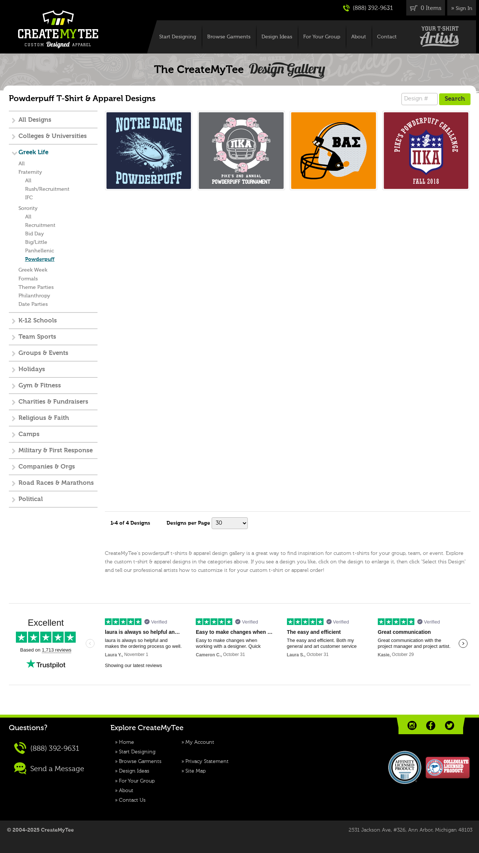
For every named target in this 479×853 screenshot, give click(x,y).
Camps (29, 434)
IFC (29, 197)
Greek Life (33, 152)
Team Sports (37, 337)
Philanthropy (34, 295)
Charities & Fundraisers (53, 402)
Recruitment (40, 225)
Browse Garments (228, 36)
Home (126, 742)
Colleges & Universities (52, 136)
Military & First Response (55, 451)
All (21, 163)
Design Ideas (276, 36)
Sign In (464, 8)
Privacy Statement (207, 761)
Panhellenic (39, 250)
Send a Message (49, 768)
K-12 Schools (37, 321)
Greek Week (32, 270)
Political (30, 499)
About (358, 36)
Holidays (31, 369)
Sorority (28, 208)
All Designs (34, 120)
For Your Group (321, 36)
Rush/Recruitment (47, 189)
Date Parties (33, 304)
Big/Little (36, 242)
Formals (28, 279)
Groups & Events (43, 353)
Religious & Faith (43, 418)
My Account (199, 742)
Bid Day (34, 233)
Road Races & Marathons (56, 483)
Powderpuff (40, 259)
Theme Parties (36, 287)
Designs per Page (188, 523)
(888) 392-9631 (368, 8)
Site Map (195, 771)
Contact (387, 36)
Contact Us (132, 800)
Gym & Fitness (39, 386)
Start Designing (177, 36)
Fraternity (30, 172)
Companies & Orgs (46, 467)
